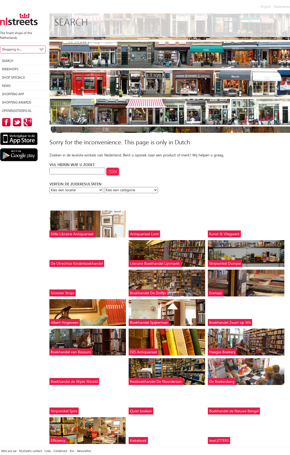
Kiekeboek (138, 440)
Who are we (9, 451)
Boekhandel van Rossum (71, 351)
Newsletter (84, 451)
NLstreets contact (30, 451)
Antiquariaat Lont (144, 233)
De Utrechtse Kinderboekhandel (77, 263)
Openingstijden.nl (17, 111)
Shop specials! (13, 77)
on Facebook (5, 122)
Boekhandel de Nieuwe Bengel (234, 410)
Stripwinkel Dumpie (225, 263)
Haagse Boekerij (222, 351)
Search (7, 61)
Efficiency (58, 440)
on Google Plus (26, 122)
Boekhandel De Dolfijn (148, 292)
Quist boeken (141, 410)
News (6, 86)
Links (48, 451)
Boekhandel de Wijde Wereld (74, 381)
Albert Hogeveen (64, 322)
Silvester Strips (62, 292)
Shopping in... (12, 49)
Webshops (10, 69)
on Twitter (16, 122)
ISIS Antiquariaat (143, 351)
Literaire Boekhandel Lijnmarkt (155, 263)
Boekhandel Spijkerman (149, 322)
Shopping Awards (16, 102)
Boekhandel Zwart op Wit (230, 322)
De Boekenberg (221, 381)
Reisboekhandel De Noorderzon (156, 381)
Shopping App (13, 94)
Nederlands (282, 7)
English (266, 7)
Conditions (60, 451)
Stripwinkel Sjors (64, 410)
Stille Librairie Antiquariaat (72, 233)
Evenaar (215, 292)
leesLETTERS (219, 440)
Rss (72, 451)
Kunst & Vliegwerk (224, 233)
